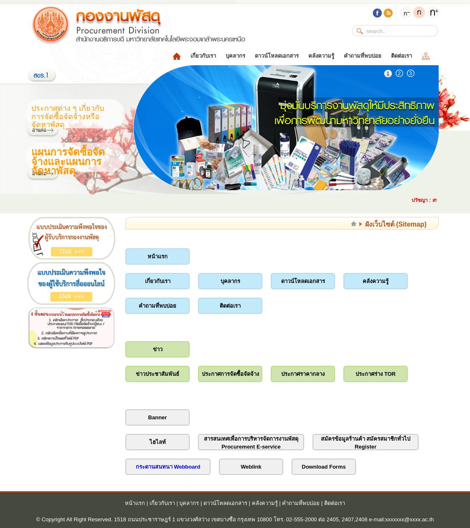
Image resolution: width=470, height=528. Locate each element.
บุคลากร (235, 56)
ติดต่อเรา (401, 56)
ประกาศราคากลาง (303, 374)
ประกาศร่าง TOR (376, 374)
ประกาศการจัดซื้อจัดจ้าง (230, 374)
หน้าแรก (157, 256)
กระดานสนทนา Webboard (168, 467)
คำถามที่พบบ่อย (362, 56)
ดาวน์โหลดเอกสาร (277, 56)
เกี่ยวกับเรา (203, 56)
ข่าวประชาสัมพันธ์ (157, 374)
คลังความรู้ (321, 56)
